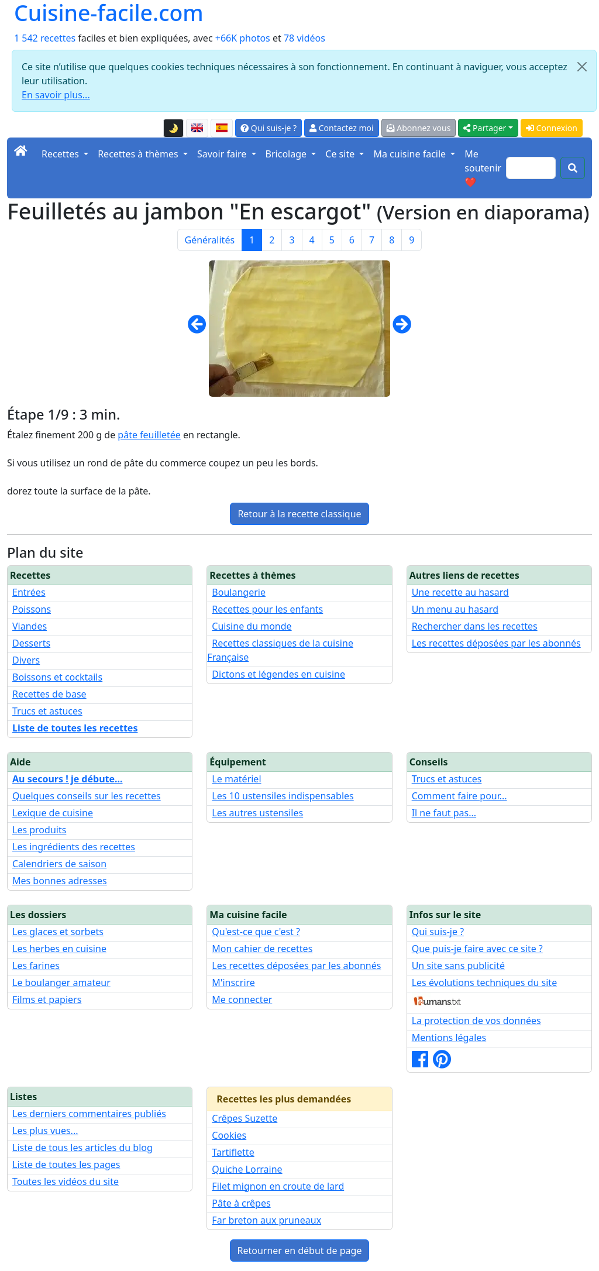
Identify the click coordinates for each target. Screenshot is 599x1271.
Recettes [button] (61, 153)
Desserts (31, 643)
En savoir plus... (56, 94)
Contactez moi (341, 127)
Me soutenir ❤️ (482, 167)
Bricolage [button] (287, 153)
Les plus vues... (45, 1130)
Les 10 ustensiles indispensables (282, 795)
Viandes (29, 626)
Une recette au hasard (460, 592)
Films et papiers (46, 999)
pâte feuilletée (149, 434)
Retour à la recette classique (299, 513)
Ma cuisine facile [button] (410, 153)
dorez (19, 491)
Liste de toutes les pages (66, 1164)
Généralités (210, 239)
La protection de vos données (476, 1020)
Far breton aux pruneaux (266, 1220)
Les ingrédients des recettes (73, 846)
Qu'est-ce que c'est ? (256, 931)
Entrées (29, 592)
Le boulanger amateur (61, 982)
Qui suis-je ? (268, 127)
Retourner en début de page (299, 1250)
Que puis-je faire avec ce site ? (477, 948)
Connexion (551, 127)
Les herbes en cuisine (59, 948)
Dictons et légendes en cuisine (278, 674)
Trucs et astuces (47, 711)
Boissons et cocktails (57, 677)
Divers (26, 660)
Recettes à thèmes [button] (139, 153)
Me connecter (242, 999)
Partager (484, 127)
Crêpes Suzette (244, 1118)
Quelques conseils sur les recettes (86, 795)
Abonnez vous (419, 127)
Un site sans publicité (458, 965)
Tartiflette (233, 1152)
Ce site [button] (341, 153)
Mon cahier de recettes (262, 948)
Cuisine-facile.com (109, 13)
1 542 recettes (44, 38)
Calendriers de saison (59, 863)
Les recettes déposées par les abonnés (496, 643)
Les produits (39, 829)
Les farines (36, 965)
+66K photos (242, 38)
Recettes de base (49, 694)
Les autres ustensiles (257, 812)
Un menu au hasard (455, 609)
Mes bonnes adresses (59, 880)
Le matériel (236, 778)
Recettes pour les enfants (267, 609)
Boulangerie (239, 592)
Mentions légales (449, 1037)
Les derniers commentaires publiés (89, 1113)
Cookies (229, 1135)
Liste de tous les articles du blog (82, 1147)
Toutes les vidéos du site (65, 1181)
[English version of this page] (197, 128)
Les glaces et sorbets (58, 931)
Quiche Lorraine (247, 1169)
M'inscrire (233, 982)
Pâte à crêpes (241, 1203)
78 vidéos (304, 38)
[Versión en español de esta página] (222, 128)
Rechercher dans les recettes (475, 626)
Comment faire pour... (459, 795)
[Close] (582, 66)
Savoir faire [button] (223, 153)
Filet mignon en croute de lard (278, 1186)
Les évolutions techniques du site (484, 982)
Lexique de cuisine (52, 812)
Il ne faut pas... (444, 812)
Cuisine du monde (251, 626)
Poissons (31, 609)
